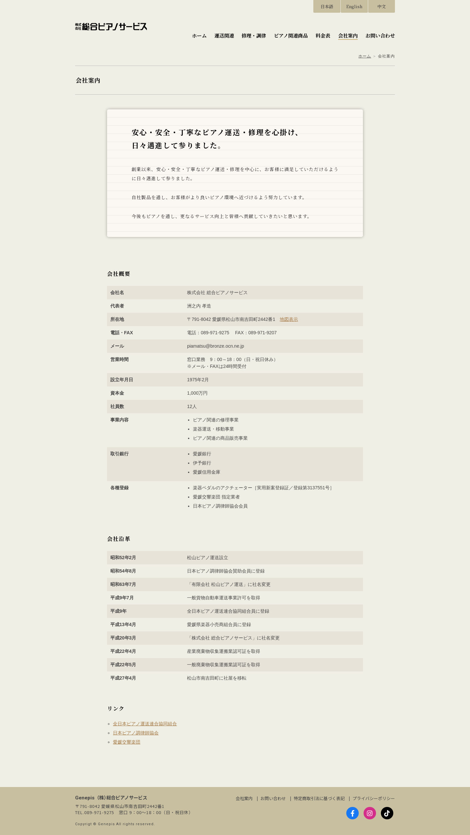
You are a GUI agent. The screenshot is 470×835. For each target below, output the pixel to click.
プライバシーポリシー (373, 798)
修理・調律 (254, 35)
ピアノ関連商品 (291, 35)
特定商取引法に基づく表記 (319, 798)
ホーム (199, 35)
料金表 (323, 35)
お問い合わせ (380, 35)
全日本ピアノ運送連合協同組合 (145, 723)
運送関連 (224, 35)
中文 (381, 6)
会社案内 (348, 35)
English (354, 6)
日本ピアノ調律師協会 (136, 732)
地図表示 (289, 319)
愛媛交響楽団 (126, 742)
